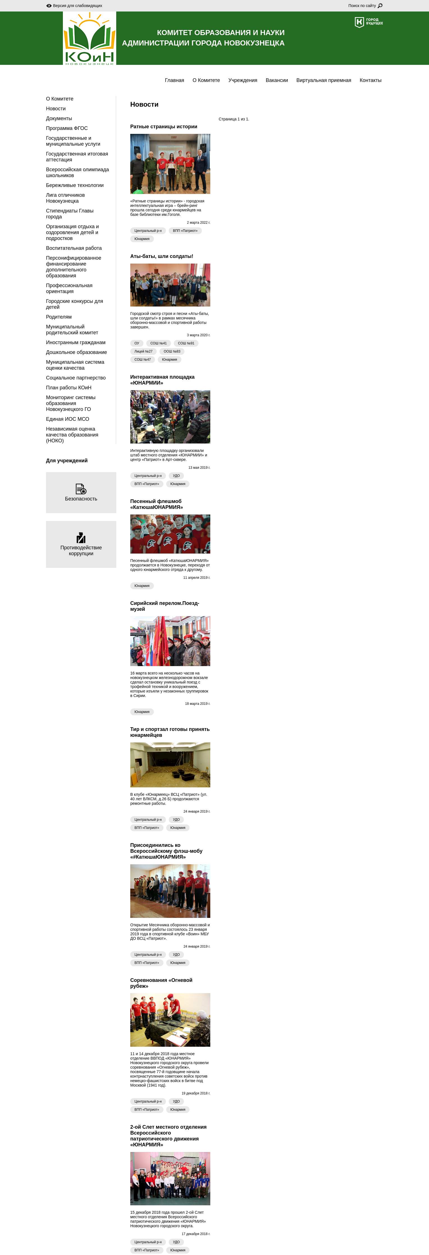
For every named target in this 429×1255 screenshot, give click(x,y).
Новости (56, 108)
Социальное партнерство (76, 378)
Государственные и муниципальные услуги (73, 141)
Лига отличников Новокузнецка (65, 198)
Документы (59, 118)
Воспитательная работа (74, 248)
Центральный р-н (148, 231)
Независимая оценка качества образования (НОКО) (72, 435)
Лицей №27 (143, 351)
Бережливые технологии (75, 185)
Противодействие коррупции (81, 544)
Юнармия (142, 239)
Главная (174, 80)
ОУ (136, 343)
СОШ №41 (158, 343)
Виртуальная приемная (323, 80)
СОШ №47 (142, 360)
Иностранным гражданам (76, 342)
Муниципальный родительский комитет (72, 329)
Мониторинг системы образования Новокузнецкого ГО (70, 403)
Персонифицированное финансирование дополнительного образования (73, 266)
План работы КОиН (69, 387)
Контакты (371, 80)
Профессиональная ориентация (69, 288)
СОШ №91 (186, 343)
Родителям (59, 317)
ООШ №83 (172, 351)
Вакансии (277, 80)
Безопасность (81, 492)
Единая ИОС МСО (67, 419)
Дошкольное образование (76, 352)
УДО (176, 476)
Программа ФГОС (67, 128)
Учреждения (243, 80)
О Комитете (206, 80)
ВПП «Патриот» (185, 231)
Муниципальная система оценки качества (75, 365)
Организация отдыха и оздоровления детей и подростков (72, 232)
